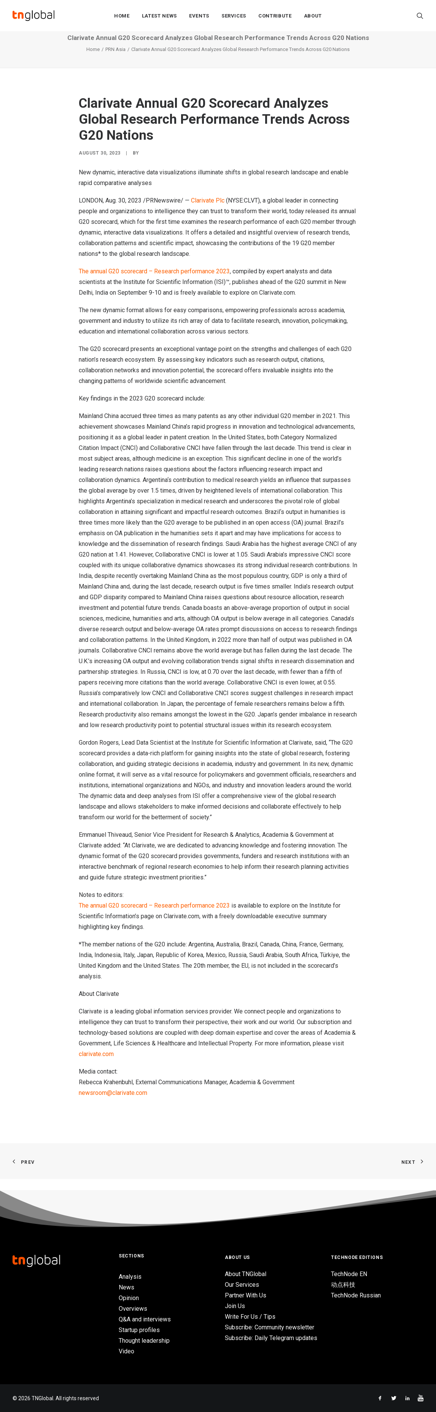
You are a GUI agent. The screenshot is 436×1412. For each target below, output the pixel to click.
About (313, 16)
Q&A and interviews (145, 1319)
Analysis (130, 1276)
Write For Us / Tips (250, 1317)
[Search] (420, 15)
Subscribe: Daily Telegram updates (271, 1338)
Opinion (129, 1298)
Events (199, 16)
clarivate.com (96, 1065)
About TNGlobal (245, 1274)
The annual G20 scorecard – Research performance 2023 (154, 282)
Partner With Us (245, 1295)
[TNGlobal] (33, 15)
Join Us (235, 1306)
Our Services (242, 1285)
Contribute (275, 16)
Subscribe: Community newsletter (269, 1327)
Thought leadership (144, 1340)
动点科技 (343, 1285)
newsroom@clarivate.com (113, 1104)
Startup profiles (139, 1330)
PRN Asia (115, 61)
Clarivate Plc (207, 211)
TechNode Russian (356, 1295)
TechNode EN (349, 1274)
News (126, 1287)
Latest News (159, 16)
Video (126, 1351)
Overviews (133, 1308)
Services (233, 16)
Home (122, 16)
